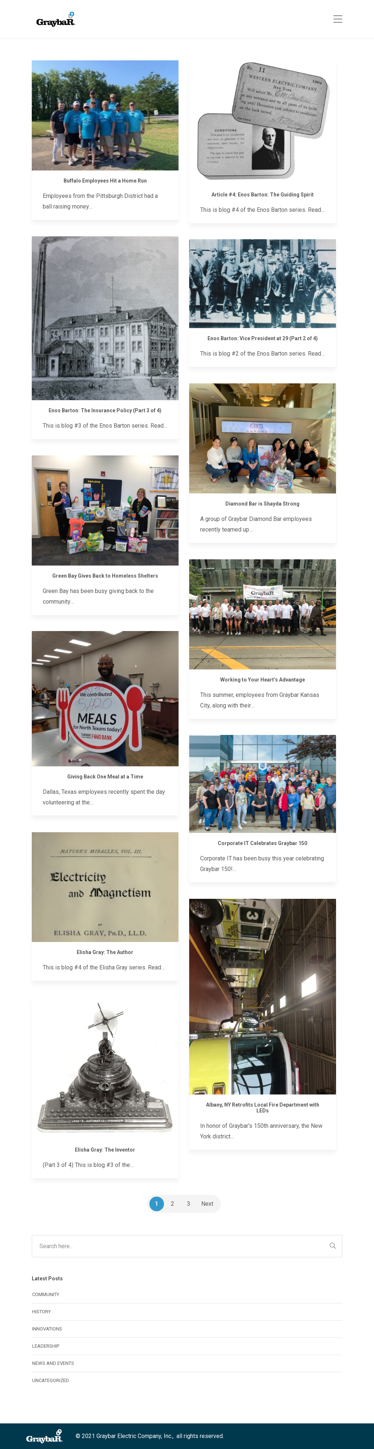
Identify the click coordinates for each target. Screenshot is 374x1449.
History (41, 1311)
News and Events (53, 1363)
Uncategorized (50, 1380)
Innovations (47, 1329)
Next (207, 1203)
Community (45, 1294)
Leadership (45, 1346)
